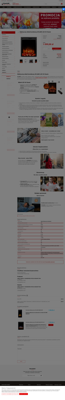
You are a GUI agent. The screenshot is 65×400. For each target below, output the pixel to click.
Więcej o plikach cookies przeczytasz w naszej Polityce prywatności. (14, 391)
